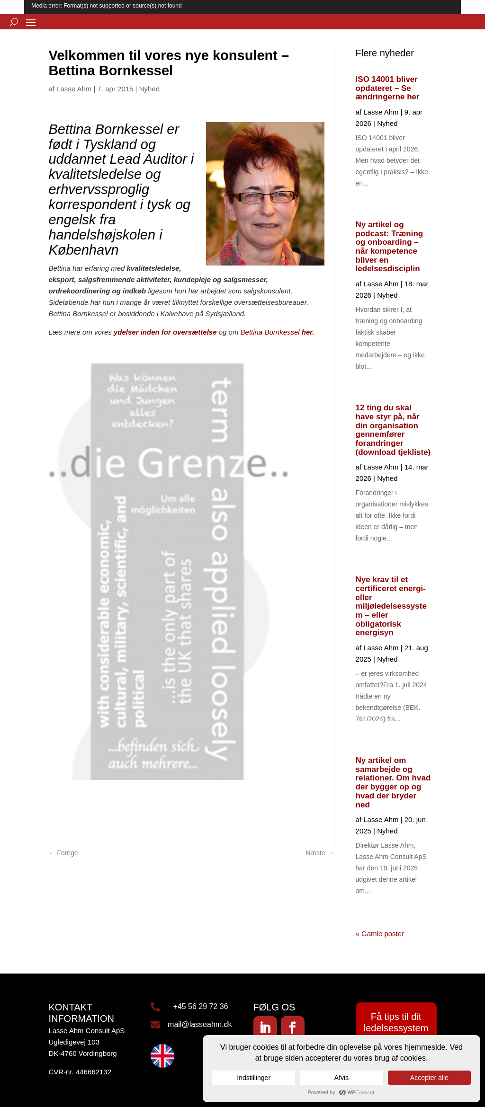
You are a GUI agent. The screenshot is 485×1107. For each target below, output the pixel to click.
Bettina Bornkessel (271, 332)
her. (308, 332)
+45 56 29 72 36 (200, 1006)
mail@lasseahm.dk (200, 1024)
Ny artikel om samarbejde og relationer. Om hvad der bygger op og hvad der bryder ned (393, 782)
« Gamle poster (380, 934)
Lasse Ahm (73, 89)
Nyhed (149, 89)
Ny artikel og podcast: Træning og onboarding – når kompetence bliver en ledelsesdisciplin (389, 246)
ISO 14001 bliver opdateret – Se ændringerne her (388, 88)
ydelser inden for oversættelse (165, 332)
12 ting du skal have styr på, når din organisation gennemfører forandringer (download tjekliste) (393, 429)
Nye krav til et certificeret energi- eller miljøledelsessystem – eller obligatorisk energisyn (391, 606)
